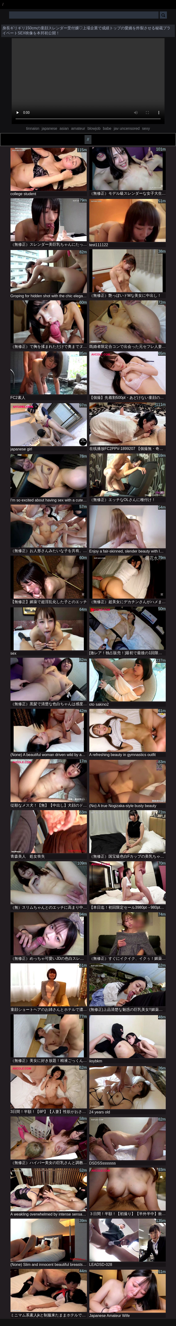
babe (107, 128)
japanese (49, 128)
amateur (78, 128)
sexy (146, 128)
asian (64, 128)
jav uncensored (127, 128)
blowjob (93, 128)
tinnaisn (32, 128)
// (88, 139)
